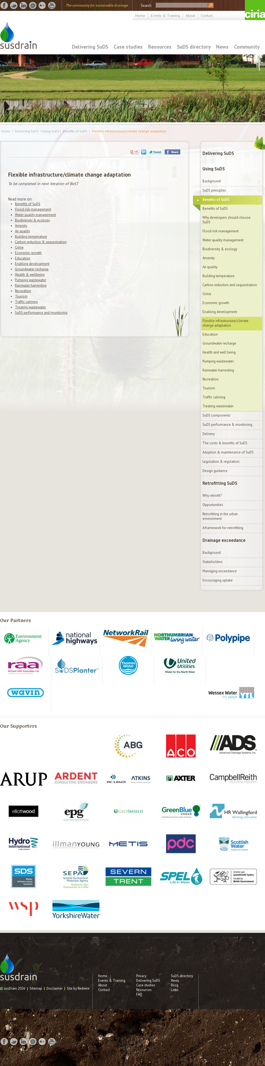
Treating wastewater (30, 307)
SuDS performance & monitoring (227, 424)
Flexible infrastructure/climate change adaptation (129, 131)
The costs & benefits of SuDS (224, 443)
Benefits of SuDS (75, 131)
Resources (160, 46)
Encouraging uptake (217, 580)
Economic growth (28, 253)
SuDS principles (214, 190)
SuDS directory (194, 46)
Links (175, 989)
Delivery (208, 434)
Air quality (22, 231)
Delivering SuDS (90, 46)
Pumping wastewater (30, 280)
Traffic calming (26, 301)
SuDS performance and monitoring (41, 312)
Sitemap (36, 988)
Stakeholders (212, 561)
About (190, 15)
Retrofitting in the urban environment (220, 516)
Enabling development (32, 263)
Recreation (23, 291)
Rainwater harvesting (30, 285)
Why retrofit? (212, 495)
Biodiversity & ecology (32, 220)
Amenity (21, 225)
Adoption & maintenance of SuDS (228, 452)
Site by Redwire (78, 988)
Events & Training (165, 15)
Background (211, 181)
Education (22, 258)
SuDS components (216, 415)
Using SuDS (213, 169)
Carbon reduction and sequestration (229, 285)
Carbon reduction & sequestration (41, 242)
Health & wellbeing (30, 274)
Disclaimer (54, 988)
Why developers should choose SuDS (226, 219)
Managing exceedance (219, 571)
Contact (207, 15)
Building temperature (31, 236)
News (222, 46)
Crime (19, 247)
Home (140, 15)
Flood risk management (33, 209)
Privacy (141, 976)
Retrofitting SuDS (219, 483)
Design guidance (214, 470)
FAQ (139, 994)
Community (247, 46)
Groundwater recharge (32, 269)
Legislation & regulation (220, 461)
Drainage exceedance (223, 540)
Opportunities (212, 504)
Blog (174, 985)
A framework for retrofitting (222, 528)
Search (146, 5)
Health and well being (219, 352)
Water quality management (35, 214)
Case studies (128, 46)
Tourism (21, 296)
